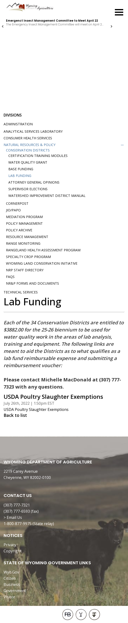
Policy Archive (19, 230)
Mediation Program (24, 216)
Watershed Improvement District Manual (46, 195)
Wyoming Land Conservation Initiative (41, 263)
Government (15, 590)
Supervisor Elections (28, 189)
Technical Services (21, 292)
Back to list (15, 415)
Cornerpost (17, 203)
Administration (18, 124)
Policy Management (24, 223)
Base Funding (20, 169)
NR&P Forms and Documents (32, 283)
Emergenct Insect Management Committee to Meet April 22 (52, 21)
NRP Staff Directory (24, 270)
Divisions (13, 115)
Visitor (9, 596)
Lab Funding (19, 175)
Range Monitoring (23, 243)
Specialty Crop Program (28, 256)
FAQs (10, 276)
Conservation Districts (28, 150)
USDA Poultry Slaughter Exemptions (36, 409)
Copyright (12, 551)
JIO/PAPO (13, 210)
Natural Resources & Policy (29, 144)
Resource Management (27, 236)
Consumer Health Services (28, 138)
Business (12, 584)
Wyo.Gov (11, 572)
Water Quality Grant (27, 162)
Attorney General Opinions (33, 182)
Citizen (10, 578)
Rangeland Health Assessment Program (43, 250)
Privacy (10, 544)
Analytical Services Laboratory (33, 131)
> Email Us (13, 517)
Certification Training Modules (38, 155)
